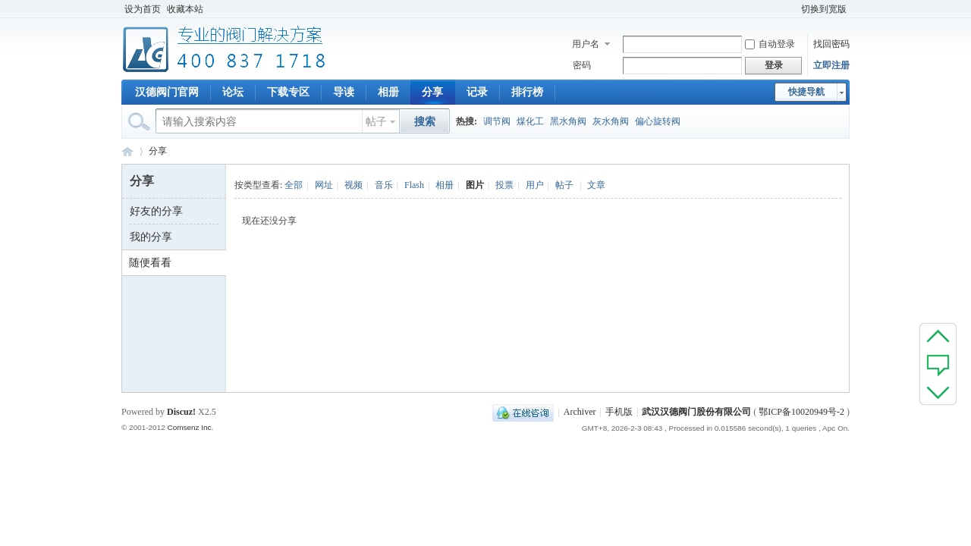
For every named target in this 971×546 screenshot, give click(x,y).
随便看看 (150, 262)
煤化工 (530, 121)
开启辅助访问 (791, 9)
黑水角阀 (568, 121)
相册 (388, 92)
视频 (353, 185)
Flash (414, 185)
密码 (582, 65)
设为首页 (142, 9)
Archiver (580, 411)
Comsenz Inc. (190, 427)
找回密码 (831, 44)
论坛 (233, 92)
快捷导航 (806, 91)
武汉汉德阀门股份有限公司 (696, 411)
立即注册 (831, 65)
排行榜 (527, 92)
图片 (475, 185)
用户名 (585, 44)
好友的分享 (156, 211)
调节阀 (497, 121)
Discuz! (181, 411)
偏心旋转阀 (657, 121)
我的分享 (151, 237)
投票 (504, 185)
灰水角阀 (610, 121)
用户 (535, 185)
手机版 (619, 411)
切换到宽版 (824, 9)
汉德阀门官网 (167, 92)
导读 (343, 92)
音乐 (384, 185)
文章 (596, 185)
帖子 (376, 121)
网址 (324, 185)
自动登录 (770, 44)
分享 (432, 92)
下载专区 (288, 92)
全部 (293, 185)
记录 (477, 92)
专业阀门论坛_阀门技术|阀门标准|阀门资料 (127, 151)
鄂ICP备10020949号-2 (801, 411)
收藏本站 (185, 9)
